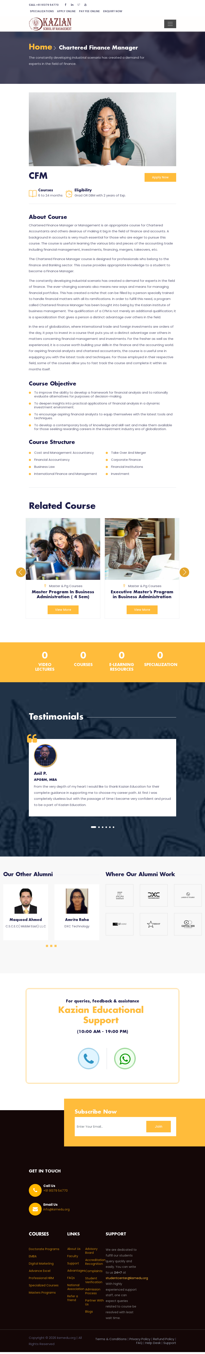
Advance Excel (39, 1272)
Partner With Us (94, 1304)
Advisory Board (91, 1253)
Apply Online (68, 11)
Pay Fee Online (92, 11)
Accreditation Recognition (95, 1264)
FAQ (139, 1344)
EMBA (33, 1258)
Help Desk (153, 1344)
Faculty (72, 1258)
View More (63, 611)
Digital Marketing (41, 1265)
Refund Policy (163, 1341)
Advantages (76, 1272)
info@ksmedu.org (56, 1211)
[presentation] (20, 573)
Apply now (160, 178)
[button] (93, 828)
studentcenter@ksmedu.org (127, 1280)
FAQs (71, 1280)
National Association (75, 1289)
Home (42, 47)
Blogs (89, 1313)
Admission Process (92, 1293)
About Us (74, 1251)
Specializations (42, 11)
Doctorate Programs (44, 1251)
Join (158, 1128)
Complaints (93, 1273)
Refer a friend (72, 1300)
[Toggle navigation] (170, 24)
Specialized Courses (44, 1287)
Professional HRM (41, 1280)
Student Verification (93, 1282)
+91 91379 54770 (44, 5)
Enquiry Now (117, 11)
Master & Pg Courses (65, 586)
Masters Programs (42, 1294)
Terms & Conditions (111, 1341)
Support (73, 1265)
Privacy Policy (139, 1341)
